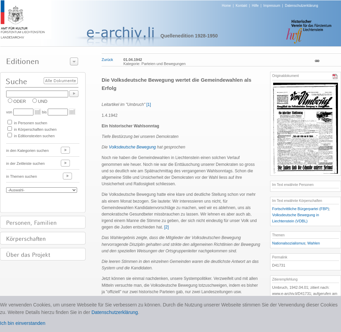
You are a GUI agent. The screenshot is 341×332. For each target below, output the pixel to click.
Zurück (107, 60)
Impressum (271, 5)
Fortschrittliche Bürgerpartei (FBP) (300, 209)
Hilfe (255, 5)
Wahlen (313, 243)
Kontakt (241, 5)
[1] (148, 104)
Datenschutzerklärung (301, 5)
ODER (19, 101)
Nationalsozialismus (288, 243)
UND (42, 101)
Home (226, 5)
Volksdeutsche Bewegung (132, 147)
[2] (166, 227)
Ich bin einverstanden (22, 323)
